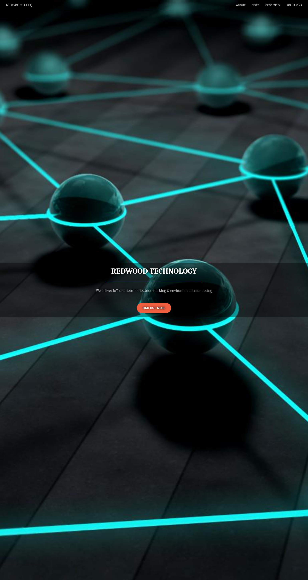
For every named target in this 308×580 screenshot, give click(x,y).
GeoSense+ (272, 5)
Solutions (294, 5)
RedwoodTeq (19, 5)
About (241, 5)
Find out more (154, 308)
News (255, 5)
